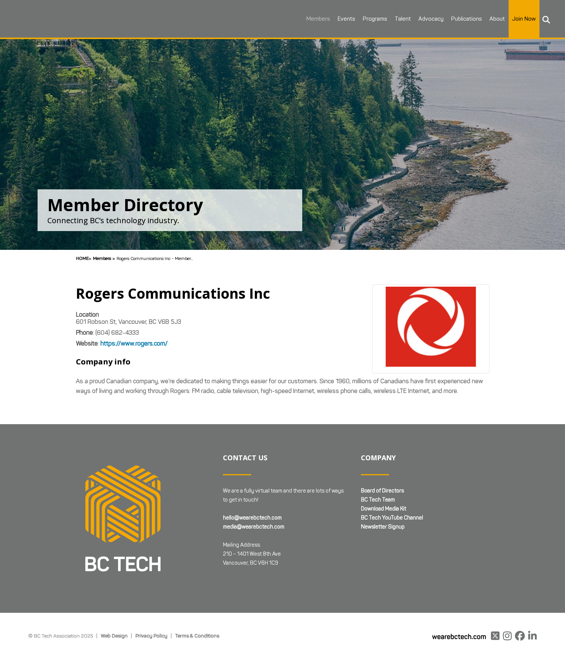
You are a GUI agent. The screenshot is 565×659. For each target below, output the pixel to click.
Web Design (114, 636)
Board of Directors (382, 491)
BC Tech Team (378, 500)
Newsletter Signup (382, 527)
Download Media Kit (383, 509)
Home (82, 258)
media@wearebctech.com (253, 527)
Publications (464, 18)
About (495, 18)
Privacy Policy (151, 636)
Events (344, 18)
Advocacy (429, 18)
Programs (373, 18)
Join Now (522, 18)
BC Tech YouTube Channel (392, 518)
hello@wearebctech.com (252, 518)
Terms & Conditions (197, 636)
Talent (401, 18)
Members (316, 18)
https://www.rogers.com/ (134, 343)
